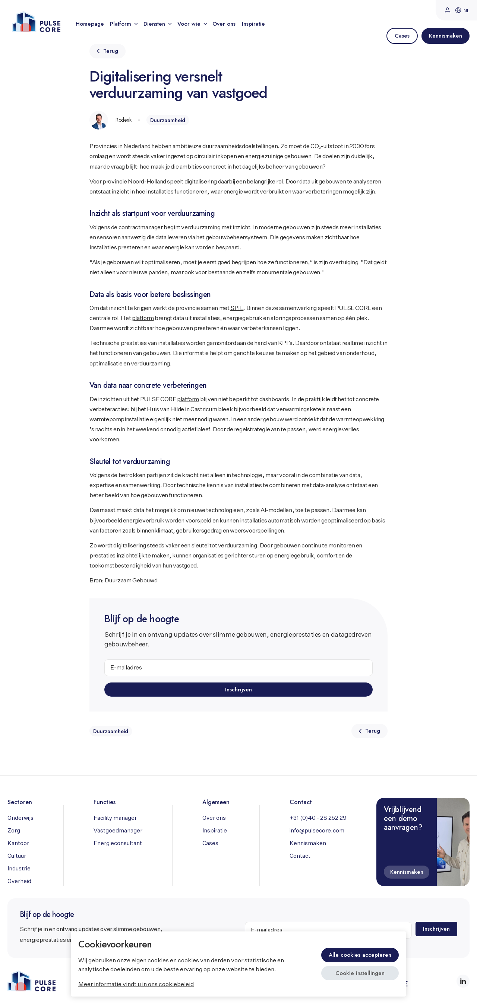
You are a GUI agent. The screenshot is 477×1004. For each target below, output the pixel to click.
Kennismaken (308, 843)
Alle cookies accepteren (360, 955)
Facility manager (115, 818)
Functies (105, 802)
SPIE (236, 308)
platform (143, 319)
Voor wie (191, 24)
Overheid (19, 881)
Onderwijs (20, 818)
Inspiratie (253, 24)
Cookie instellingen (360, 973)
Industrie (19, 869)
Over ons (224, 24)
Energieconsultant (118, 843)
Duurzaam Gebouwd (131, 581)
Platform (123, 24)
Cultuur (16, 856)
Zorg (13, 831)
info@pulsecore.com (317, 831)
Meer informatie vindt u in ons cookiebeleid (136, 985)
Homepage (90, 24)
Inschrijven (238, 689)
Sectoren (19, 802)
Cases (210, 843)
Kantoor (18, 843)
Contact (301, 802)
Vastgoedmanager (118, 831)
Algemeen (216, 802)
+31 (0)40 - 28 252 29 (318, 818)
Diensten (157, 24)
